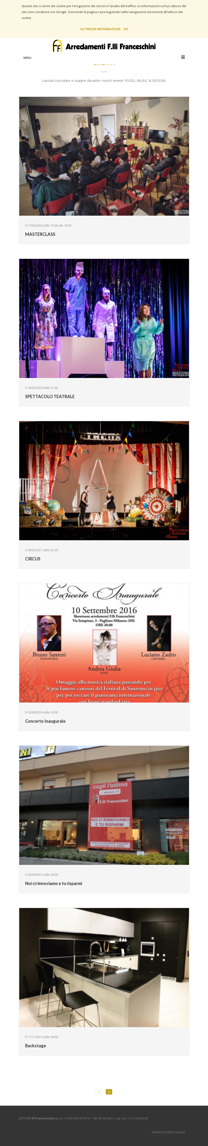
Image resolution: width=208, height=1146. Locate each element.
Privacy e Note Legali (168, 1132)
